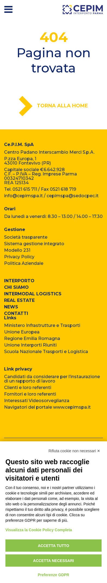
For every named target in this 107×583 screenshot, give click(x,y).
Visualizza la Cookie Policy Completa (38, 530)
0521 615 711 (24, 189)
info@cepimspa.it (23, 195)
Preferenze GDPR (53, 575)
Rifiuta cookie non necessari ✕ (74, 451)
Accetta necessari (53, 560)
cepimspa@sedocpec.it (73, 195)
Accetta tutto (53, 545)
